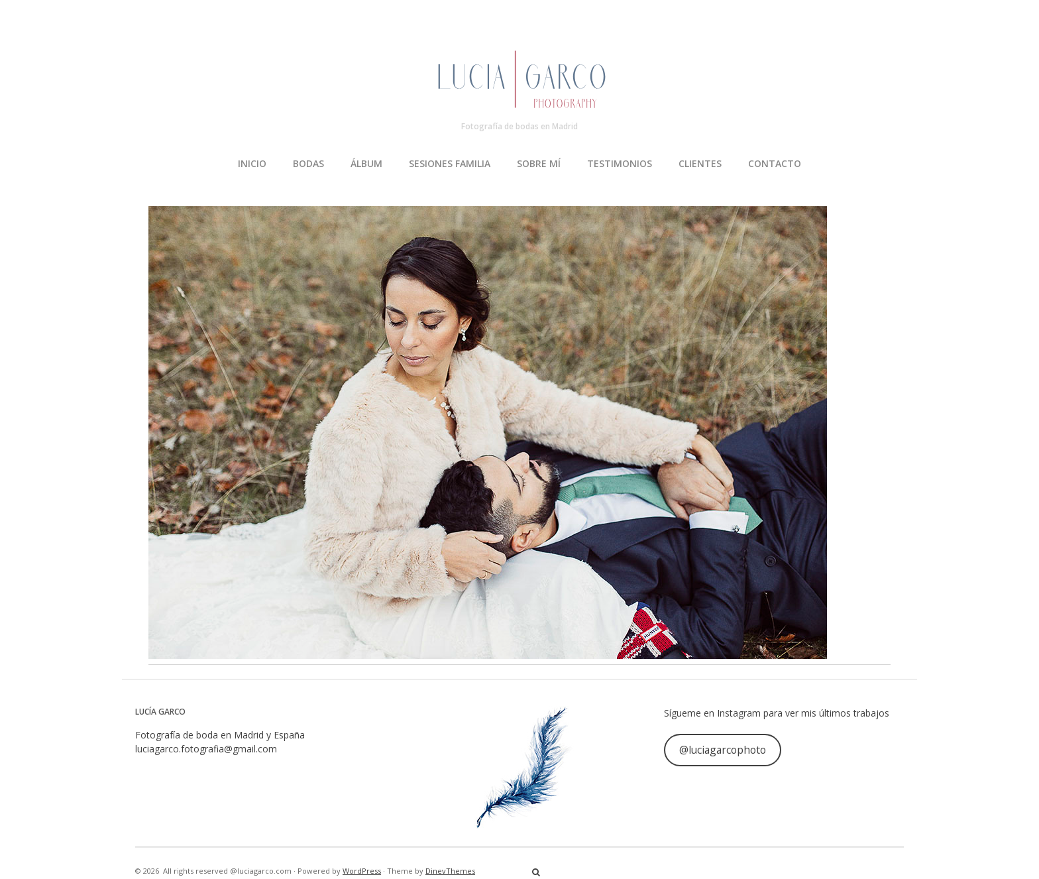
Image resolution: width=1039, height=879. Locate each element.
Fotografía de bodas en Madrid (519, 126)
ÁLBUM (366, 163)
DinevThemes (450, 871)
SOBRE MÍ (539, 163)
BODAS (308, 163)
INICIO (252, 163)
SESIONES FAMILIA (449, 163)
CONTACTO (774, 163)
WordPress (362, 871)
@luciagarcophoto (722, 749)
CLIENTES (700, 163)
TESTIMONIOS (619, 163)
